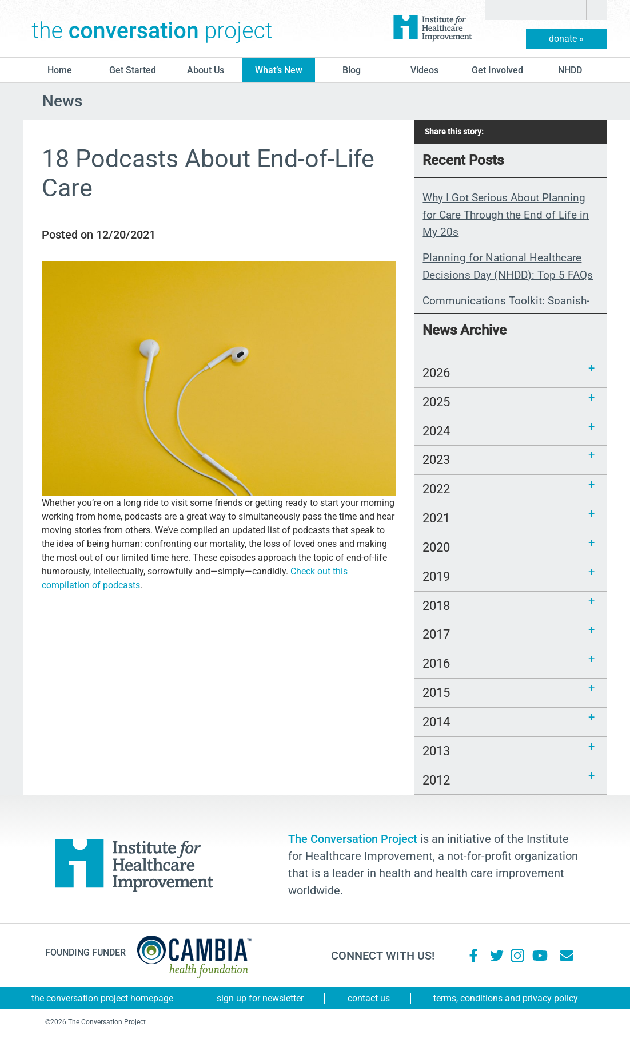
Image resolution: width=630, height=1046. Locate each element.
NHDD (570, 70)
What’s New (278, 70)
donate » (566, 38)
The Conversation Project (152, 28)
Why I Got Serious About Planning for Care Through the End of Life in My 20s (505, 215)
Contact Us (369, 998)
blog (351, 70)
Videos (424, 70)
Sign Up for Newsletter (260, 998)
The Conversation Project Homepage (102, 998)
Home (59, 70)
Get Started (132, 70)
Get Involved (497, 70)
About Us (205, 70)
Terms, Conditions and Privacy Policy (505, 998)
